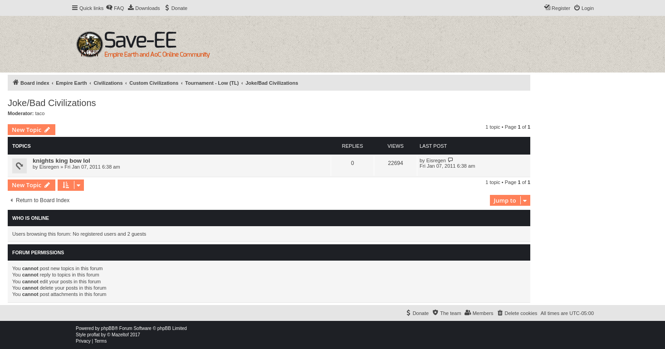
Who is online (30, 218)
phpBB (108, 328)
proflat (93, 334)
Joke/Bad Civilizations (52, 103)
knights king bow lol (61, 160)
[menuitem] (115, 8)
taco (40, 113)
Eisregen (49, 167)
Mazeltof (120, 334)
